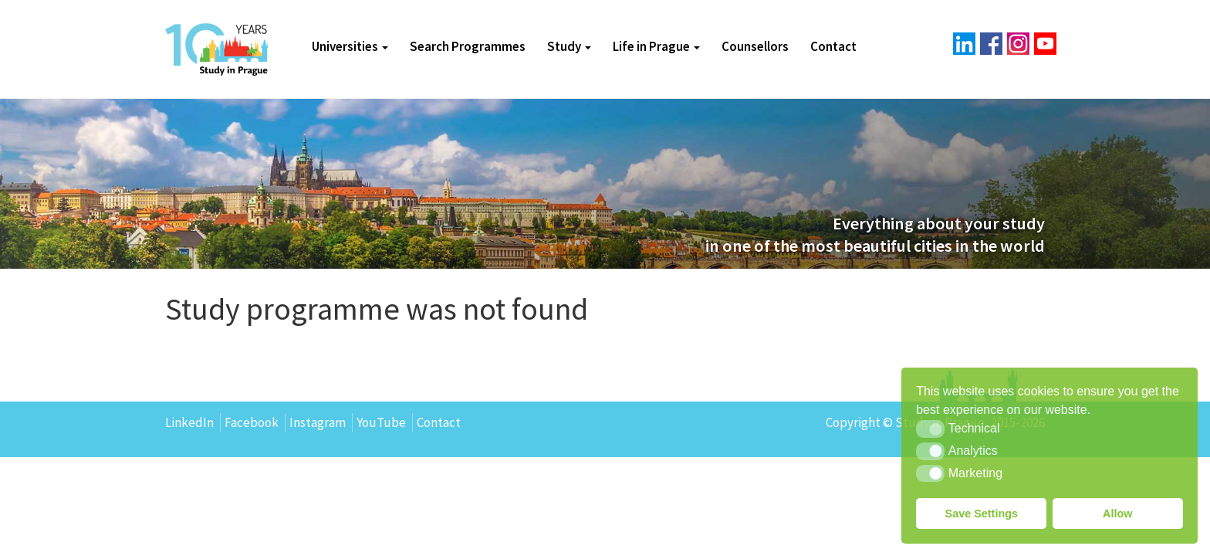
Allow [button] (1117, 513)
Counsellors (755, 46)
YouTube (381, 422)
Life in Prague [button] (656, 46)
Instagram (317, 422)
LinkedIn (189, 422)
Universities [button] (350, 46)
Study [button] (569, 46)
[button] (930, 428)
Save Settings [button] (981, 513)
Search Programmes (468, 46)
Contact (833, 46)
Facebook (252, 422)
